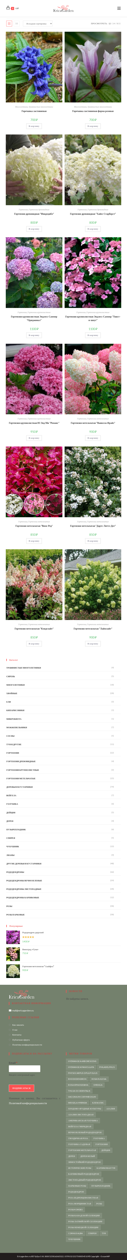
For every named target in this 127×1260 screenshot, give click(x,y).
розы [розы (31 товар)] (99, 1203)
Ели (8, 702)
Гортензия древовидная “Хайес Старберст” (93, 213)
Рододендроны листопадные (23, 889)
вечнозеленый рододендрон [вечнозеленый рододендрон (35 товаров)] (84, 1132)
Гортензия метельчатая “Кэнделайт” (34, 628)
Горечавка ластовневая (34, 111)
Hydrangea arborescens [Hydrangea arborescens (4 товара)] (82, 1061)
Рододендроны (15, 872)
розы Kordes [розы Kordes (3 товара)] (75, 1209)
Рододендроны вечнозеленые (24, 880)
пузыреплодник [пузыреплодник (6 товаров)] (100, 1186)
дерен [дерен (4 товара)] (71, 1156)
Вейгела (11, 795)
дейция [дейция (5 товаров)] (105, 1150)
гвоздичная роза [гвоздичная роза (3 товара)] (78, 1138)
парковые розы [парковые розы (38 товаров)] (77, 1186)
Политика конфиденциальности (27, 1044)
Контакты (16, 1034)
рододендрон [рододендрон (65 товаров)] (76, 1191)
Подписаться (21, 1088)
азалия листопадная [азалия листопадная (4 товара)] (81, 1114)
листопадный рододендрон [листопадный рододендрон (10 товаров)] (84, 1180)
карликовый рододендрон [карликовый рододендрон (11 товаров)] (83, 1174)
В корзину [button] (34, 126)
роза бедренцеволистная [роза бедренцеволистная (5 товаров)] (83, 1197)
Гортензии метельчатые (98, 418)
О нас (15, 1029)
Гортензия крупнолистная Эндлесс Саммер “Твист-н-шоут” (93, 318)
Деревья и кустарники (19, 787)
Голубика (12, 804)
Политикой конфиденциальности (28, 1103)
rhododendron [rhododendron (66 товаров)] (77, 1079)
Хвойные (11, 693)
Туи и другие (13, 744)
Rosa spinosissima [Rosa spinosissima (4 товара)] (78, 1085)
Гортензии (23, 209)
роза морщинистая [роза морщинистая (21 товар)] (79, 1203)
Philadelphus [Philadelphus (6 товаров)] (107, 1067)
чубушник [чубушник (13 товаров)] (74, 1239)
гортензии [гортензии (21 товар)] (101, 1144)
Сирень (10, 676)
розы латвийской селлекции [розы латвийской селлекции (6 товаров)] (85, 1221)
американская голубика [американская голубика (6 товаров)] (83, 1120)
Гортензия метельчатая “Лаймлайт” (93, 628)
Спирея (10, 838)
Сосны (10, 736)
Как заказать (18, 1024)
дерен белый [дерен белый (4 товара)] (87, 1156)
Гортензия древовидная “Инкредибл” (34, 213)
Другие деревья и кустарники (23, 863)
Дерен (9, 821)
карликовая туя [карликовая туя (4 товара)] (106, 1168)
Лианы (10, 855)
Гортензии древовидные (39, 209)
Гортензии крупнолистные (39, 312)
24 (114, 23)
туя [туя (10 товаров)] (104, 1233)
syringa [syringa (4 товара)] (98, 1085)
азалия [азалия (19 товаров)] (110, 1108)
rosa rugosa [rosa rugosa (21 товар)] (99, 1079)
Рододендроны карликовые (22, 897)
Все (119, 23)
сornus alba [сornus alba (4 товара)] (75, 1233)
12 (109, 23)
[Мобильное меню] (119, 8)
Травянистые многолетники (41, 106)
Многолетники (21, 106)
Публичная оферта (21, 1039)
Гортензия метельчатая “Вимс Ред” (34, 525)
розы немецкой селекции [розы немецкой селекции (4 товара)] (83, 1227)
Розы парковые (15, 914)
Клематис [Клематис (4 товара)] (98, 1102)
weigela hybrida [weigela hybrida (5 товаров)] (77, 1102)
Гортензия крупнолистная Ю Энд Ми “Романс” (34, 422)
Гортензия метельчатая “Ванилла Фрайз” (93, 422)
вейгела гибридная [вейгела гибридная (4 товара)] (79, 1126)
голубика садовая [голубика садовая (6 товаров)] (79, 1144)
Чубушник (12, 846)
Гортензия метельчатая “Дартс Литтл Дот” (93, 525)
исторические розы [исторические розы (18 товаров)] (79, 1168)
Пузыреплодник (16, 829)
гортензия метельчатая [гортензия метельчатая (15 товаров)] (82, 1150)
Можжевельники (16, 727)
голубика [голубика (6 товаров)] (99, 1138)
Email (13, 1062)
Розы (9, 906)
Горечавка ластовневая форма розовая (93, 111)
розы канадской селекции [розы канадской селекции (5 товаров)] (84, 1215)
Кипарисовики (15, 710)
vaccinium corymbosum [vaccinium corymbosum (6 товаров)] (82, 1097)
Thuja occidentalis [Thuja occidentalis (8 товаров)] (79, 1091)
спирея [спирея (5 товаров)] (92, 1233)
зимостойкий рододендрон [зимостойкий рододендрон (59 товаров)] (84, 1162)
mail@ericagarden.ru (23, 1010)
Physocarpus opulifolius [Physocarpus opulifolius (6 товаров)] (82, 1073)
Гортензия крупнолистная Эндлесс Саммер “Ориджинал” (34, 318)
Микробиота (13, 719)
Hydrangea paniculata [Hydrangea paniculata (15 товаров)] (81, 1067)
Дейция (10, 812)
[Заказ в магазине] (38, 23)
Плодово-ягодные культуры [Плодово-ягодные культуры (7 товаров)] (84, 1108)
